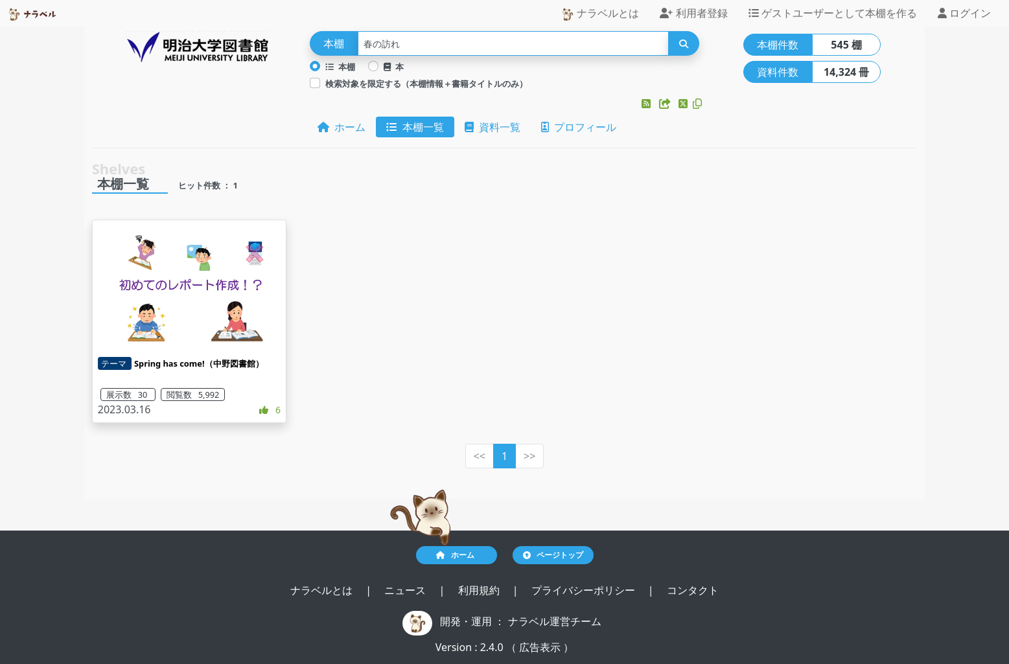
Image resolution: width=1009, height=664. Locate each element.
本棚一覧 (414, 127)
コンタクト (693, 590)
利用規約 (480, 590)
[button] (647, 104)
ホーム (341, 127)
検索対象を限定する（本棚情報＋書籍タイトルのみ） (426, 83)
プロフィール (578, 127)
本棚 (340, 67)
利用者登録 (693, 13)
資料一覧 (492, 127)
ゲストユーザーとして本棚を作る (832, 13)
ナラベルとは (600, 13)
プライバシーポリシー (584, 590)
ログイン (964, 13)
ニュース (406, 590)
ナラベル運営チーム (554, 621)
